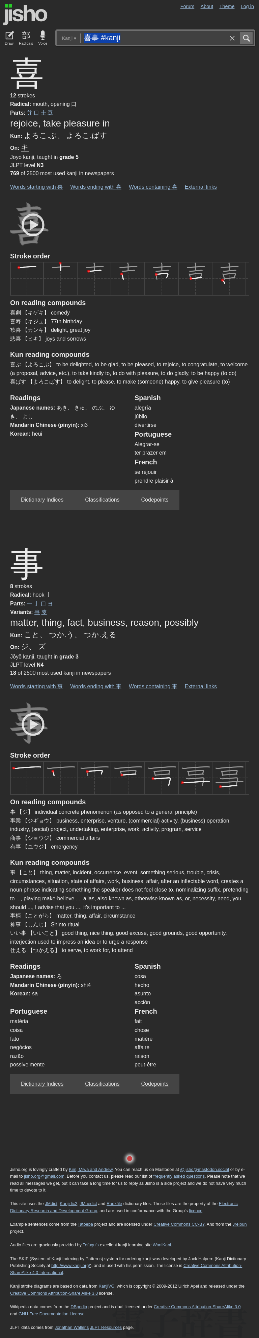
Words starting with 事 (36, 686)
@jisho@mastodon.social (204, 1169)
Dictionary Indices (42, 500)
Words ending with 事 (95, 686)
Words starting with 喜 (36, 187)
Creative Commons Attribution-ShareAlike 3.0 (197, 1306)
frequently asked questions (179, 1176)
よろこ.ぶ (40, 135)
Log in (247, 6)
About (207, 6)
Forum (187, 6)
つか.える (100, 634)
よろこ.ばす (86, 135)
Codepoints (155, 500)
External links (201, 187)
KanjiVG (106, 1286)
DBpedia (78, 1306)
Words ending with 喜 (95, 187)
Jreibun (240, 1224)
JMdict (51, 1203)
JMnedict (88, 1203)
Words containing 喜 (153, 187)
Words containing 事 (153, 686)
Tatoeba (85, 1224)
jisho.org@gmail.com (44, 1176)
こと (31, 634)
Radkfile (114, 1203)
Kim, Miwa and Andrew (90, 1169)
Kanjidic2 (68, 1203)
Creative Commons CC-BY (178, 1224)
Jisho (25, 14)
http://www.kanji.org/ (70, 1265)
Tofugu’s (90, 1244)
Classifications (102, 500)
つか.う (61, 634)
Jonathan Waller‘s (72, 1327)
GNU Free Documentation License (52, 1313)
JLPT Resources (106, 1327)
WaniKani (162, 1244)
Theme (227, 6)
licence (195, 1210)
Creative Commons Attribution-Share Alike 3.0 (54, 1293)
